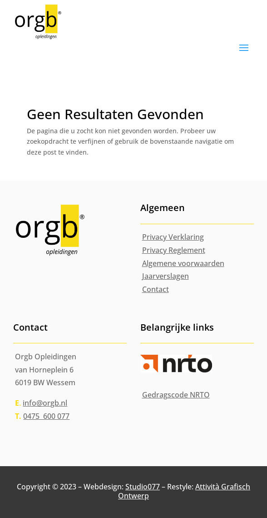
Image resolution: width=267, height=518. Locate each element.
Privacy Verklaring (173, 237)
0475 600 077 (46, 416)
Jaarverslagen (165, 276)
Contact (155, 289)
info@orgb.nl (45, 403)
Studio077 (142, 487)
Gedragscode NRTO (176, 395)
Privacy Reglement (173, 250)
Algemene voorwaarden (183, 263)
